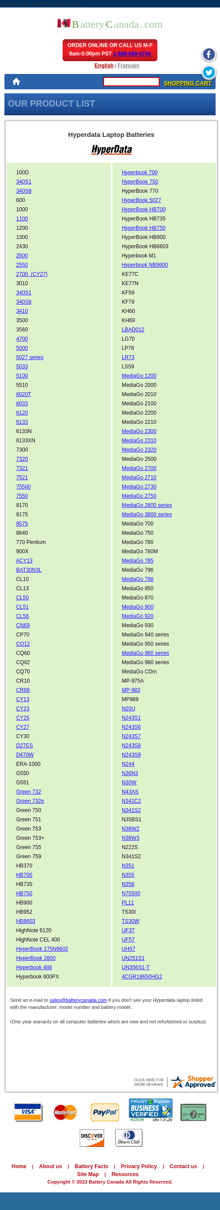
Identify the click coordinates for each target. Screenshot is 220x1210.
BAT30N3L (29, 570)
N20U (128, 709)
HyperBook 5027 (141, 200)
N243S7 (131, 736)
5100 (22, 376)
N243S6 (131, 727)
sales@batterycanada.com (78, 1000)
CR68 (23, 690)
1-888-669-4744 (132, 54)
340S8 (24, 191)
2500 (22, 256)
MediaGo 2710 (139, 477)
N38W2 (130, 829)
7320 (22, 459)
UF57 (128, 940)
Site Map (88, 1174)
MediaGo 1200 (139, 376)
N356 (128, 884)
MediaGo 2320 (139, 450)
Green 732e (30, 801)
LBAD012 (133, 330)
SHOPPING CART (188, 83)
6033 (22, 404)
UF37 (128, 930)
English (103, 66)
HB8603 (25, 921)
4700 (22, 339)
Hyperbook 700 (139, 172)
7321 (22, 468)
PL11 (128, 903)
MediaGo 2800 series (147, 505)
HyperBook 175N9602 (42, 949)
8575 (22, 524)
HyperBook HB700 (143, 209)
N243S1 (131, 718)
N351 (128, 866)
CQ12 (23, 644)
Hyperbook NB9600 (145, 265)
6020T (23, 394)
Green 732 (28, 792)
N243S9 (131, 755)
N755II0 (131, 893)
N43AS (130, 792)
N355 (128, 875)
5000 (22, 348)
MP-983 (131, 690)
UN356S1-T (135, 967)
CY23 (23, 709)
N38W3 (130, 838)
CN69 (23, 625)
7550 (22, 496)
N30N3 (130, 773)
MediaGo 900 (137, 607)
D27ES (24, 746)
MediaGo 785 (137, 561)
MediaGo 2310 (139, 441)
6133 (22, 422)
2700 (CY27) (32, 274)
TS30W (130, 921)
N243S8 (131, 746)
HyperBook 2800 (36, 958)
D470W (25, 755)
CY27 (23, 727)
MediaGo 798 (137, 579)
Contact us (183, 1166)
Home (18, 1166)
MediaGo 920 (137, 616)
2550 (22, 265)
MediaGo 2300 (139, 431)
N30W (129, 783)
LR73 (128, 357)
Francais (128, 66)
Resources (125, 1174)
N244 (128, 764)
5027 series (30, 357)
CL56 (22, 616)
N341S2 (131, 810)
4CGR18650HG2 (142, 977)
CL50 (22, 598)
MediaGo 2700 (139, 468)
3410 (22, 311)
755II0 (23, 487)
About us (50, 1166)
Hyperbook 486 (34, 967)
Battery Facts (91, 1166)
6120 (22, 413)
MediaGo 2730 (139, 487)
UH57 (128, 949)
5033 (22, 367)
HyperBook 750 (140, 182)
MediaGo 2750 (139, 496)
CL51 (22, 607)
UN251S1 (133, 958)
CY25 (23, 718)
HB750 (24, 893)
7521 (22, 477)
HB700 (24, 875)
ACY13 (24, 561)
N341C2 (131, 801)
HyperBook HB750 (143, 228)
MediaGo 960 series (145, 653)
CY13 (23, 699)
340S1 (24, 182)
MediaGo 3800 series (147, 514)
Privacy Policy (139, 1166)
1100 (22, 219)
